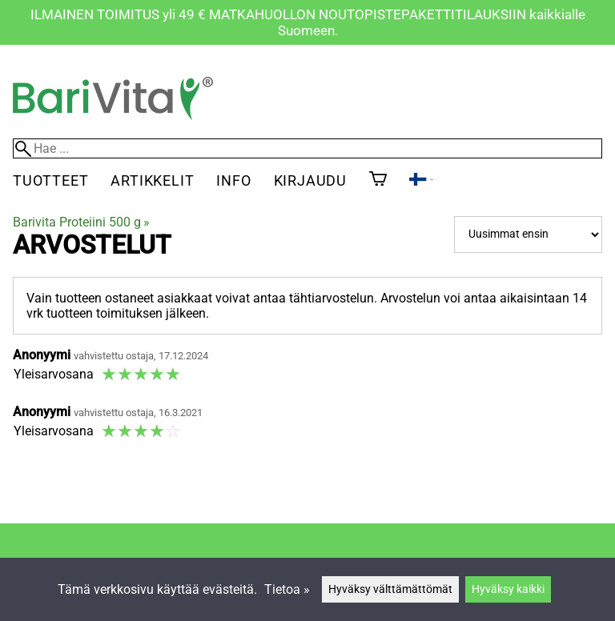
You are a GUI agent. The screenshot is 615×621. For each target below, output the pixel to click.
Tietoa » (287, 589)
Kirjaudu (310, 180)
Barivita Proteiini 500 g (81, 222)
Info (233, 180)
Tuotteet (50, 180)
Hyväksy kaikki (508, 589)
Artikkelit (152, 180)
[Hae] (307, 148)
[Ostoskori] (378, 180)
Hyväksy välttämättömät (390, 589)
